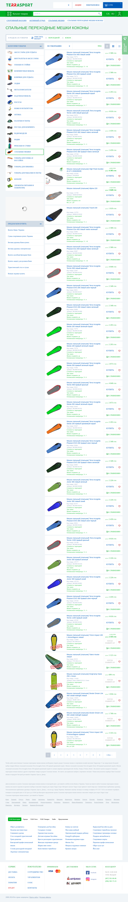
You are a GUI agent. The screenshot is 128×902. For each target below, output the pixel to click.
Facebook (91, 872)
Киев (7, 799)
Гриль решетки (15, 839)
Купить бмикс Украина (16, 230)
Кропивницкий (33, 802)
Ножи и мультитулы (20, 108)
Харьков (13, 799)
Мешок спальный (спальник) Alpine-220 (82, 188)
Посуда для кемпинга (21, 127)
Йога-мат (96, 849)
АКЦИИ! (78, 5)
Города (25, 819)
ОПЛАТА (11, 877)
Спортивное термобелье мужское (105, 830)
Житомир (116, 799)
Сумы (7, 802)
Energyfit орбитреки (72, 836)
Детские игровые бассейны (47, 836)
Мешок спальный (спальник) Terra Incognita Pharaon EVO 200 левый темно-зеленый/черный (83, 307)
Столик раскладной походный (21, 849)
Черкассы (108, 799)
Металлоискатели (19, 90)
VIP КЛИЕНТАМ (34, 877)
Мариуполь (68, 799)
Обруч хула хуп (98, 845)
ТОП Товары (44, 819)
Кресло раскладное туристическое (50, 839)
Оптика (14, 115)
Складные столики (44, 830)
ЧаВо (54, 819)
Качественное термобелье (47, 849)
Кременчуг (66, 802)
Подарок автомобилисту (101, 836)
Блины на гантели (71, 827)
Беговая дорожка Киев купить (18, 242)
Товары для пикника (20, 167)
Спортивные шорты (100, 839)
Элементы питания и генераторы (20, 186)
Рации (13, 139)
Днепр (27, 799)
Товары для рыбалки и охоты (24, 173)
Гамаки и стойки (18, 65)
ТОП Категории (14, 819)
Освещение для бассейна (47, 827)
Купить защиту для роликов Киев (20, 261)
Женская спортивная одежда (48, 842)
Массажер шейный (72, 830)
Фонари (14, 179)
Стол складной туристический (21, 836)
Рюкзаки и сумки (19, 146)
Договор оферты (45, 897)
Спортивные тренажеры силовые (104, 833)
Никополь (9, 805)
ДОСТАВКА (12, 872)
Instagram (91, 879)
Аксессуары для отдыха (22, 52)
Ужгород (25, 805)
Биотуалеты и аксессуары (23, 58)
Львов (34, 799)
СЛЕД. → (109, 755)
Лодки (13, 83)
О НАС (30, 883)
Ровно (24, 802)
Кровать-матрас (71, 849)
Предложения (63, 819)
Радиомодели (17, 133)
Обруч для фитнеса (17, 827)
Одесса (21, 799)
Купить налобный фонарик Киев (19, 255)
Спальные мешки (19, 152)
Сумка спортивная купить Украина (20, 236)
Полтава (92, 799)
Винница (77, 799)
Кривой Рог (50, 799)
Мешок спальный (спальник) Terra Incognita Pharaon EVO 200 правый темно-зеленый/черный (83, 462)
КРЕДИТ (11, 888)
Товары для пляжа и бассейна (20, 158)
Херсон (84, 799)
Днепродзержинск (46, 802)
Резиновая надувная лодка (74, 839)
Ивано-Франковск (77, 802)
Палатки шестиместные (18, 830)
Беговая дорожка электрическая (19, 249)
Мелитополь (115, 802)
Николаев (59, 799)
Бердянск (17, 805)
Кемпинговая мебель (20, 71)
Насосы (14, 102)
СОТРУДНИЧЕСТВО (35, 872)
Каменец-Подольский (36, 805)
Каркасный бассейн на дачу (103, 827)
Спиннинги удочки (17, 833)
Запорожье (41, 799)
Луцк (107, 802)
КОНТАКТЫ (32, 888)
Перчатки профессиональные (103, 842)
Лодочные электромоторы (19, 852)
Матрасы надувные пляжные (75, 845)
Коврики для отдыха (20, 77)
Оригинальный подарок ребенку (76, 833)
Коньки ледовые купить (16, 274)
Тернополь (88, 802)
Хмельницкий (16, 802)
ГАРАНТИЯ (12, 883)
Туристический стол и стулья (18, 267)
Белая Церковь (98, 802)
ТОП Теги (33, 819)
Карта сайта (34, 897)
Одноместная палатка (45, 833)
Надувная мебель (19, 96)
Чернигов (100, 799)
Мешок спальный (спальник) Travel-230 (82, 208)
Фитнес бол (69, 842)
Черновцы (57, 802)
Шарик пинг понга (44, 845)
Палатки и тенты (18, 121)
